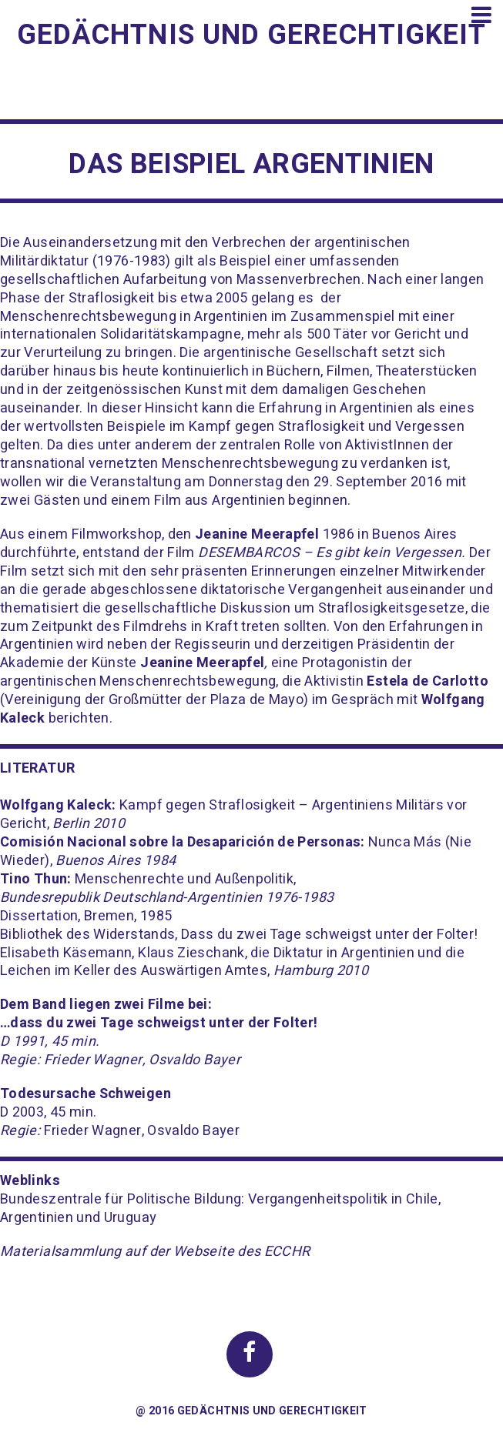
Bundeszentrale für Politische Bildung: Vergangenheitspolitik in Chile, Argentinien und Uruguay (220, 1208)
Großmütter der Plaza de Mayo (206, 699)
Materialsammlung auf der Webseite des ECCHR (155, 1251)
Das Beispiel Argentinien (251, 164)
